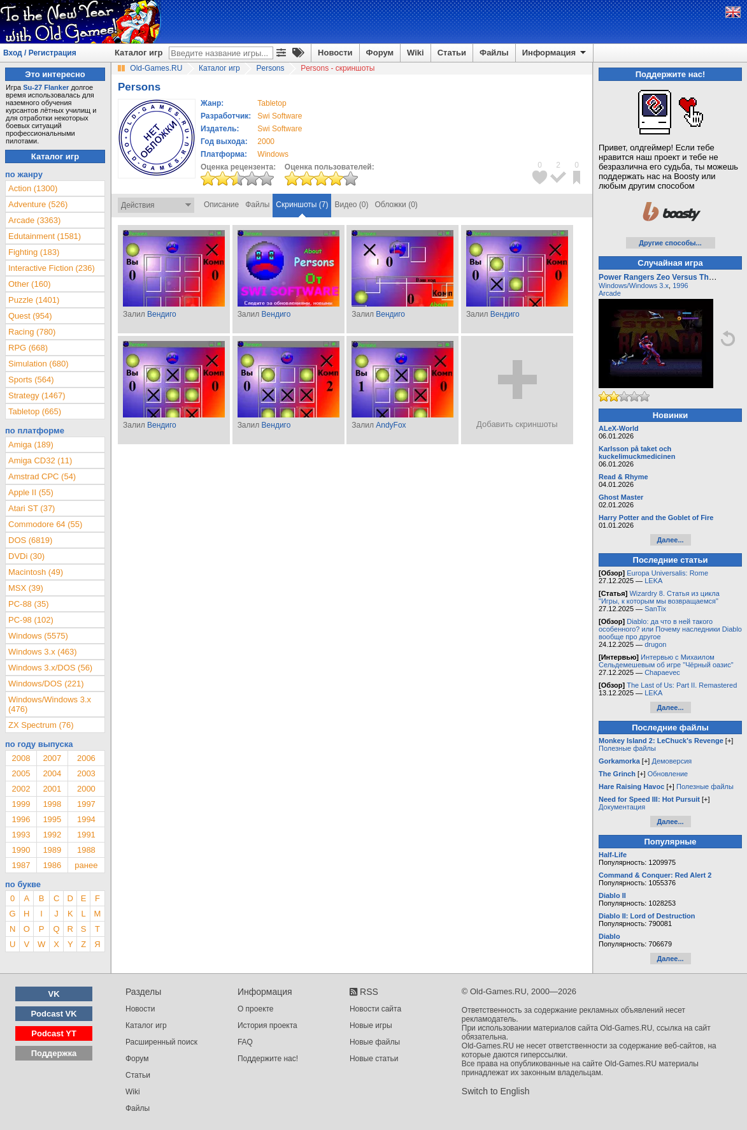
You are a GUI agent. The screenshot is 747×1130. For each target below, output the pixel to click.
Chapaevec (662, 672)
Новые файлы (375, 1042)
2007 (52, 758)
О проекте (256, 1008)
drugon (655, 644)
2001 (52, 788)
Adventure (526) (38, 204)
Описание (221, 204)
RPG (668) (28, 347)
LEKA (653, 580)
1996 (20, 819)
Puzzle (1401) (33, 300)
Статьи (452, 52)
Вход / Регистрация (39, 52)
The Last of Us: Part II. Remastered (682, 685)
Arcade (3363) (34, 220)
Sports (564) (31, 379)
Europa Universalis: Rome (667, 573)
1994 (86, 819)
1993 (20, 834)
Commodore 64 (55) (45, 524)
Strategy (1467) (37, 395)
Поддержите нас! (268, 1058)
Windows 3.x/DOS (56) (50, 667)
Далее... (670, 540)
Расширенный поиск (161, 1042)
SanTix (655, 608)
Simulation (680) (38, 363)
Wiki (415, 52)
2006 (86, 758)
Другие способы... (670, 243)
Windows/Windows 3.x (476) (49, 704)
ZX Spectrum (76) (41, 725)
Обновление (668, 774)
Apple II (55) (30, 492)
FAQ (245, 1042)
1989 (52, 850)
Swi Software (279, 116)
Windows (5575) (38, 636)
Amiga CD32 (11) (40, 460)
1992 (52, 834)
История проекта (267, 1025)
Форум (380, 52)
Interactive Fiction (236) (51, 268)
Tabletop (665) (34, 411)
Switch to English (496, 1091)
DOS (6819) (30, 540)
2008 (20, 758)
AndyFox (391, 425)
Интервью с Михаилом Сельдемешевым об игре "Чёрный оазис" (666, 661)
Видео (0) (351, 204)
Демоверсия (671, 761)
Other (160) (29, 284)
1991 (86, 834)
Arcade (610, 293)
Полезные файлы (627, 748)
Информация (555, 53)
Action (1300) (32, 188)
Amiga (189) (30, 444)
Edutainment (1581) (44, 236)
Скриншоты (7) (302, 204)
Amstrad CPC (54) (42, 476)
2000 (265, 141)
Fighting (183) (33, 252)
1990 (20, 850)
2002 (20, 788)
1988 (86, 850)
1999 (20, 804)
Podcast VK (53, 1013)
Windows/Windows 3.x (634, 285)
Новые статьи (374, 1058)
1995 (52, 819)
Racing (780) (31, 332)
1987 (20, 865)
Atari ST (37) (31, 508)
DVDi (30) (26, 556)
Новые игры (371, 1025)
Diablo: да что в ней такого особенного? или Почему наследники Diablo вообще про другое (670, 629)
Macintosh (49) (35, 572)
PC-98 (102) (30, 620)
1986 (52, 865)
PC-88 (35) (28, 604)
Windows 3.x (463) (42, 651)
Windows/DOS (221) (45, 683)
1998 (52, 804)
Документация (622, 807)
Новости (335, 52)
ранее (86, 865)
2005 (20, 773)
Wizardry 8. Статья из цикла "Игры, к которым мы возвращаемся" (659, 597)
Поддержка (54, 1053)
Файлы (494, 52)
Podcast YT (53, 1033)
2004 (52, 773)
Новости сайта (375, 1008)
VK (54, 994)
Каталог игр (138, 52)
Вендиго (161, 314)
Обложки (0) (396, 204)
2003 (86, 773)
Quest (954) (30, 316)
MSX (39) (25, 588)
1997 (86, 804)
